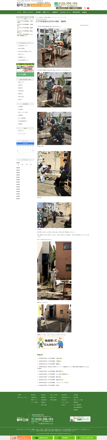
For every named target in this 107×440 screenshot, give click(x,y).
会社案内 (84, 12)
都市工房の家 (76, 12)
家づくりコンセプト (28, 12)
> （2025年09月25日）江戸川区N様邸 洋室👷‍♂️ (48, 385)
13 (17, 150)
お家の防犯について (23, 45)
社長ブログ (28, 17)
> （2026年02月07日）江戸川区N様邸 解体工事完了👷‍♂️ (50, 371)
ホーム (19, 12)
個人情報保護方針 (22, 121)
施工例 (19, 99)
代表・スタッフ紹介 (23, 112)
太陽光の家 (21, 90)
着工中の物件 (20, 17)
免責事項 (20, 124)
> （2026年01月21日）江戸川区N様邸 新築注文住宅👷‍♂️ (50, 379)
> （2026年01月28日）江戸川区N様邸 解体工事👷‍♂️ (49, 377)
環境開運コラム (22, 57)
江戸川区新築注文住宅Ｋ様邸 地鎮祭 (51, 21)
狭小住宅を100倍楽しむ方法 (25, 51)
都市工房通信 (21, 48)
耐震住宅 (20, 93)
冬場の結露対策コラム (23, 60)
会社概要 (20, 106)
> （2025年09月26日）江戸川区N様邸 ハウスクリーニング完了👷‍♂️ (53, 382)
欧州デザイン (21, 54)
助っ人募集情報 (22, 118)
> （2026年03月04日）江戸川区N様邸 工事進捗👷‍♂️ (49, 361)
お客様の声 (55, 12)
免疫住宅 (20, 85)
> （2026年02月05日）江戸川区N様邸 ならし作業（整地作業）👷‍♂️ (53, 374)
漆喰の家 (20, 88)
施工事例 (38, 12)
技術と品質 (21, 96)
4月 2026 (25, 143)
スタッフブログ (22, 133)
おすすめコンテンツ (65, 12)
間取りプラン (46, 12)
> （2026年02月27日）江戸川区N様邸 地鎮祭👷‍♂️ (48, 364)
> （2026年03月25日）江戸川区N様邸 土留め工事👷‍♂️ (49, 358)
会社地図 (20, 109)
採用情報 (20, 115)
